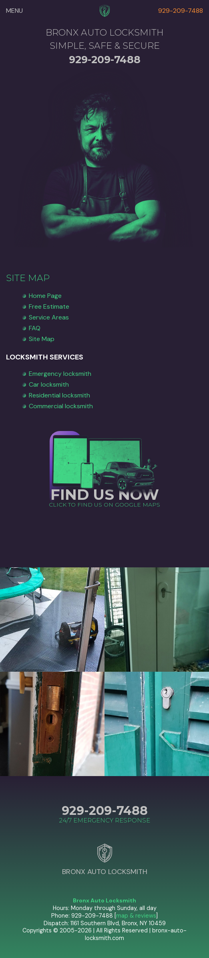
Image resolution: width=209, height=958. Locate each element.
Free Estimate (49, 306)
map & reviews (136, 915)
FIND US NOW (104, 494)
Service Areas (49, 317)
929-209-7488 (180, 10)
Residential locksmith (59, 395)
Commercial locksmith (61, 406)
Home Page (45, 295)
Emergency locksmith (60, 373)
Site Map (41, 339)
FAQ (34, 328)
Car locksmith (49, 384)
